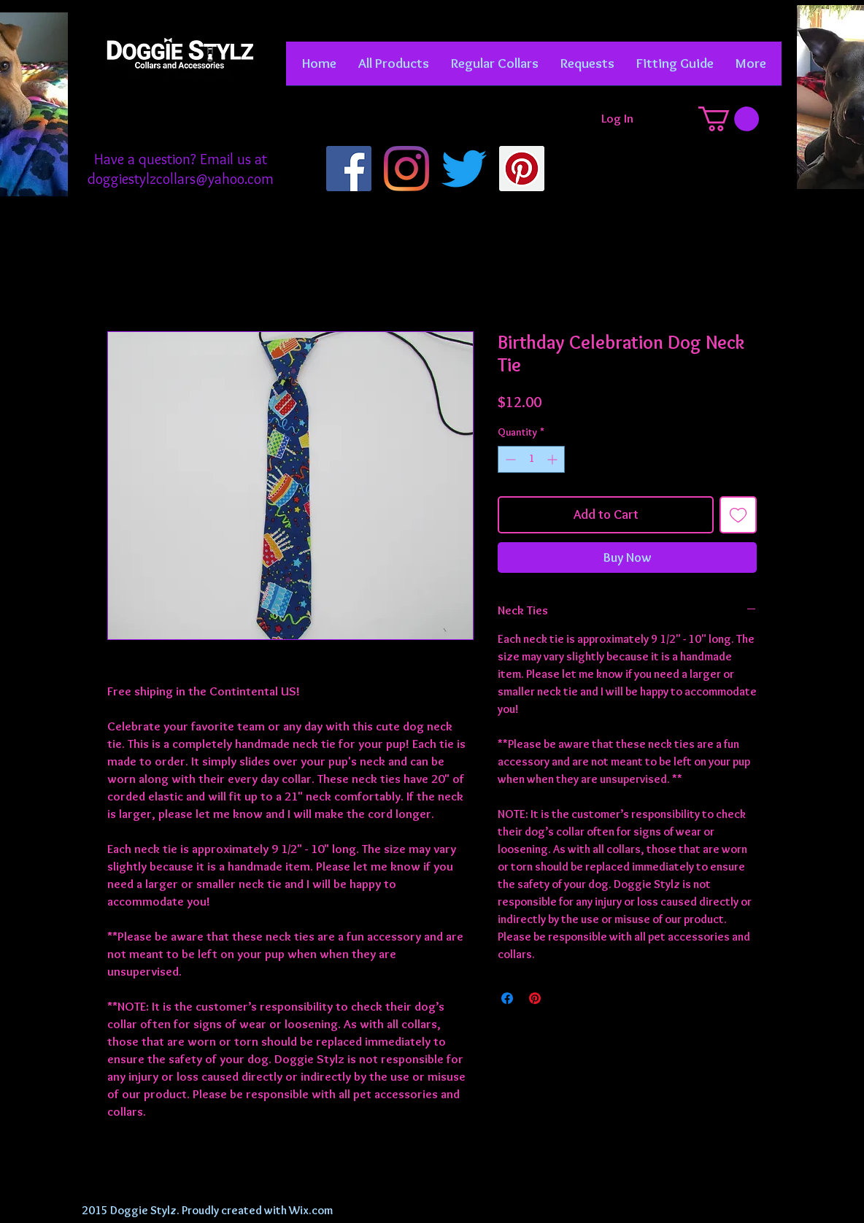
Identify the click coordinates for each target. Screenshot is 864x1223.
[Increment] (553, 459)
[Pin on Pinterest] (535, 998)
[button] (494, 68)
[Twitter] (464, 168)
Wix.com (311, 1210)
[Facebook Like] (180, 124)
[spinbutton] (531, 459)
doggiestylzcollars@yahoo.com (181, 179)
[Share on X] (562, 998)
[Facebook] (348, 168)
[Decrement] (509, 459)
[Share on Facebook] (507, 998)
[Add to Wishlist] (738, 514)
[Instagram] (406, 168)
